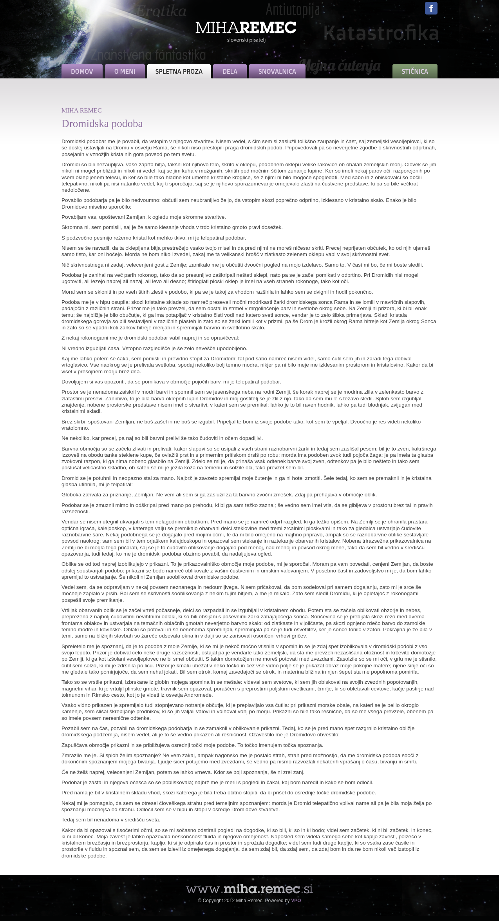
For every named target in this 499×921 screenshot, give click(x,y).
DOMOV (82, 71)
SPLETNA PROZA (178, 71)
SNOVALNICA (277, 71)
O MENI (125, 71)
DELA (229, 71)
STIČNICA (415, 71)
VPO (296, 900)
